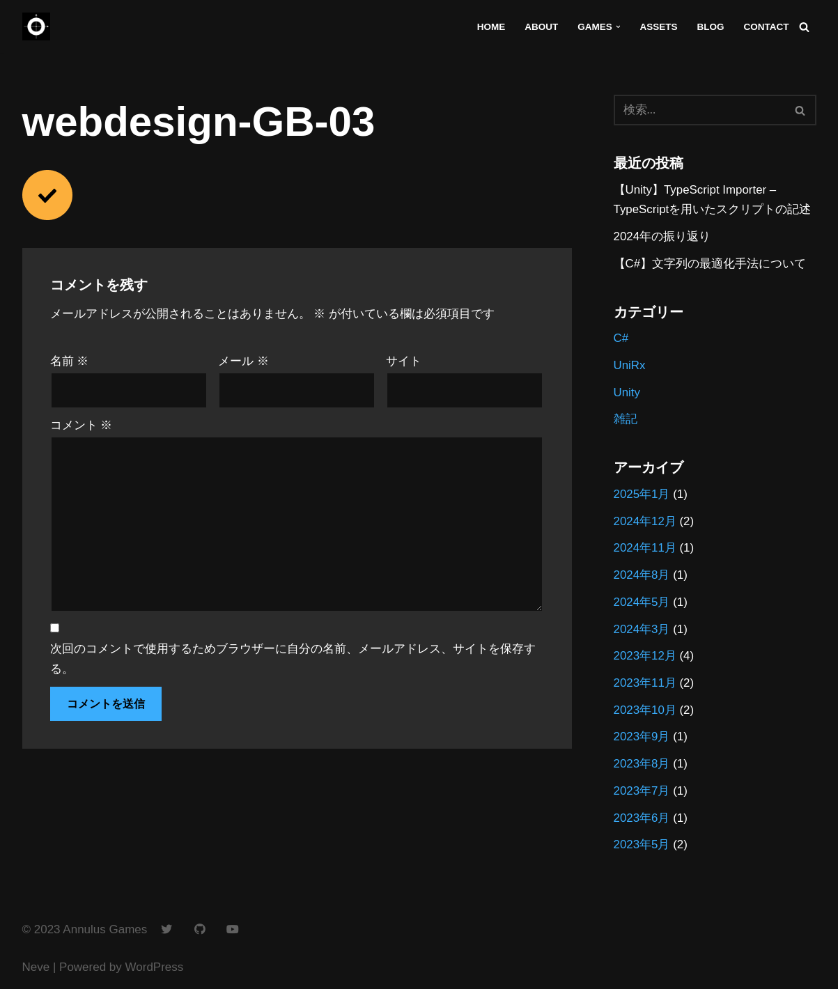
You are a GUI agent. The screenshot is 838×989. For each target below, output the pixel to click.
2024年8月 (642, 576)
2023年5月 (642, 847)
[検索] (804, 27)
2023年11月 (645, 685)
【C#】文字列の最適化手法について (710, 264)
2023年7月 (642, 793)
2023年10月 (645, 712)
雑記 (625, 420)
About (540, 27)
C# (621, 338)
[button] (617, 26)
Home (490, 27)
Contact (766, 27)
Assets (657, 27)
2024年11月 (645, 549)
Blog (710, 27)
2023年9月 (642, 739)
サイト (403, 361)
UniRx (630, 366)
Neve (36, 969)
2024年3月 (642, 630)
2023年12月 (645, 657)
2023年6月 (642, 820)
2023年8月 (642, 766)
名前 (69, 361)
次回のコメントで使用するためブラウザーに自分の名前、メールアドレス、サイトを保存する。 (293, 660)
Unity (627, 393)
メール (243, 361)
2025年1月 (642, 495)
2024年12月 (645, 522)
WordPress (154, 969)
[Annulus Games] (36, 26)
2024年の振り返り (662, 237)
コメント (81, 426)
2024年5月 (642, 603)
